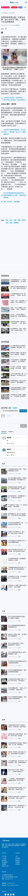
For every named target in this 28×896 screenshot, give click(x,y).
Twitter (3, 894)
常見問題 (17, 858)
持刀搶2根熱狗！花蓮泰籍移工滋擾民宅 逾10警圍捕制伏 (18, 360)
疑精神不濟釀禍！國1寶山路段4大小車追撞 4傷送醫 (18, 353)
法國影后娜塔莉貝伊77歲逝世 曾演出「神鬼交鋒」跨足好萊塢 (17, 726)
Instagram (8, 894)
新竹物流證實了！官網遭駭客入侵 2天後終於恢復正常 (17, 496)
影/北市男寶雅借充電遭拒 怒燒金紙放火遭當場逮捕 (17, 697)
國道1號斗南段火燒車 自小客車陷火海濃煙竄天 (17, 635)
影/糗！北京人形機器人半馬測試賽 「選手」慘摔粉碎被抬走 (19, 308)
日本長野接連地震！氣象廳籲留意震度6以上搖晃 (17, 559)
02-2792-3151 (11, 883)
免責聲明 (4, 864)
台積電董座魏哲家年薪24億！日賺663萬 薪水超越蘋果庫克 (17, 568)
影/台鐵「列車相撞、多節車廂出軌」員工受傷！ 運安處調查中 (19, 367)
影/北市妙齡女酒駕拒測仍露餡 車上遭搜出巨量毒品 (17, 617)
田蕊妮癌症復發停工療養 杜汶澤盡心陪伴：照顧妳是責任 (17, 788)
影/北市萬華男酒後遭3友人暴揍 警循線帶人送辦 (17, 653)
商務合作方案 (5, 866)
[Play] (2, 32)
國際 (19, 518)
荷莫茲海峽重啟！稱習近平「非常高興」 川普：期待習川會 (19, 322)
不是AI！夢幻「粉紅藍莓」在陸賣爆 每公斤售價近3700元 (19, 301)
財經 (19, 572)
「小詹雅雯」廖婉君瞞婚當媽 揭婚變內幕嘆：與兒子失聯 (17, 779)
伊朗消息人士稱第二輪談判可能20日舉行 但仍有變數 (17, 586)
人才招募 (4, 858)
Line (11, 894)
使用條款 (4, 860)
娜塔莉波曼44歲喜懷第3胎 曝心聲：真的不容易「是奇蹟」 (17, 734)
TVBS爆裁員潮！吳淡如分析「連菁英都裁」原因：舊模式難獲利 (17, 761)
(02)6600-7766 (9, 879)
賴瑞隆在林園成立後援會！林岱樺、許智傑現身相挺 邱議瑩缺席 (17, 488)
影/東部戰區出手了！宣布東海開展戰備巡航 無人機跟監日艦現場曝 (19, 280)
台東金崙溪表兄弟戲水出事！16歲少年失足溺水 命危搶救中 (17, 679)
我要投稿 (17, 864)
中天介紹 (4, 856)
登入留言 (23, 410)
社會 (19, 621)
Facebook (5, 894)
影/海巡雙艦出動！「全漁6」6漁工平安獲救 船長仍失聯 (17, 688)
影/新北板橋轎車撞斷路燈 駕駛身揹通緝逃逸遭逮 (17, 671)
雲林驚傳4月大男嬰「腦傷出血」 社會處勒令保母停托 (18, 395)
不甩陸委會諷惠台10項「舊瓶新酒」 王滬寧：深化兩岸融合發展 (19, 294)
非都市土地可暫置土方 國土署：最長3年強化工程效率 (16, 532)
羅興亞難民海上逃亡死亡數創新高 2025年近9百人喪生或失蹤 (17, 514)
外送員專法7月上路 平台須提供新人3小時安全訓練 (17, 577)
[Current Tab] (4, 431)
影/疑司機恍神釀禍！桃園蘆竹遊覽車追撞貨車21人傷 (18, 388)
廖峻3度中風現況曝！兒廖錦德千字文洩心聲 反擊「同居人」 (17, 797)
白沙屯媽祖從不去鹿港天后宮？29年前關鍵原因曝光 (17, 541)
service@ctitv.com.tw (12, 885)
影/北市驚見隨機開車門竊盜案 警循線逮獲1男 (17, 626)
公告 (16, 856)
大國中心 (17, 25)
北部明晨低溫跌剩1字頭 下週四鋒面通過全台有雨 (17, 470)
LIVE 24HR (6, 7)
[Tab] (11, 431)
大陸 (19, 482)
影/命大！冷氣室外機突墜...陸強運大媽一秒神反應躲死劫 (19, 315)
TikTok (13, 894)
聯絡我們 (17, 860)
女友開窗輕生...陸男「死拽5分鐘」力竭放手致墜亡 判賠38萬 (19, 329)
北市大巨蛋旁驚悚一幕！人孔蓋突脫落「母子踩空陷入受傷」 (19, 374)
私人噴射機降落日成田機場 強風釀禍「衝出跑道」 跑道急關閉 (19, 346)
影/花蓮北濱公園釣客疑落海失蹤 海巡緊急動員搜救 (17, 662)
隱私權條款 (4, 862)
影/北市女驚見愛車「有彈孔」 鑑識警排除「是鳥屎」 (17, 644)
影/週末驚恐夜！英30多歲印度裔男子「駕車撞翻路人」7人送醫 (18, 381)
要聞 (19, 491)
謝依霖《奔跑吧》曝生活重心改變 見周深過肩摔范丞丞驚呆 (17, 752)
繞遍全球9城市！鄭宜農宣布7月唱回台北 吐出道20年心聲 (17, 806)
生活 (19, 473)
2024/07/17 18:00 (8, 25)
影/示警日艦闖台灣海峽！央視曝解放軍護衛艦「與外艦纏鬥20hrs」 (17, 479)
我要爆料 (17, 862)
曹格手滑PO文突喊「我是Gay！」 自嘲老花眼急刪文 (16, 770)
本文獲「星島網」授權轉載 (10, 201)
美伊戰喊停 (21, 7)
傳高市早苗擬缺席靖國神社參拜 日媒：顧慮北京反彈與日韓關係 (19, 287)
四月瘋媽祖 (14, 7)
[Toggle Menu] (25, 7)
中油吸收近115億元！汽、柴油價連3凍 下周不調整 (17, 505)
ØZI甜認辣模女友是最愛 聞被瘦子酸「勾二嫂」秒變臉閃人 (17, 743)
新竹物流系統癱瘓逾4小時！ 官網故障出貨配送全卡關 (17, 523)
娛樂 (19, 729)
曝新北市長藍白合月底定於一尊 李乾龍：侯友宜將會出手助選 (17, 550)
